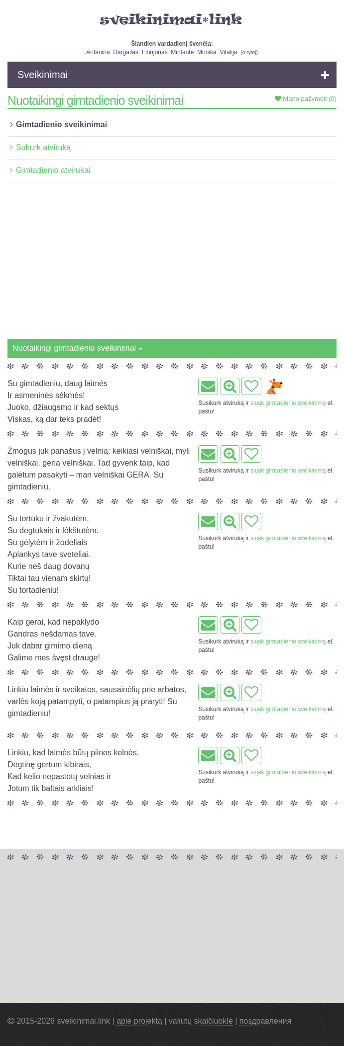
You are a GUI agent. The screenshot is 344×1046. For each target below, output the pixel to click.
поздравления (265, 1021)
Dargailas (125, 52)
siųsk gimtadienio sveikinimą (288, 403)
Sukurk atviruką (43, 147)
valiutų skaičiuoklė (201, 1021)
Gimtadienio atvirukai (53, 170)
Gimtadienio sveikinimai (61, 124)
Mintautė (182, 52)
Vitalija (228, 52)
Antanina (98, 52)
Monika (207, 52)
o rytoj (249, 52)
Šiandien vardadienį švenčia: (172, 43)
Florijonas (155, 52)
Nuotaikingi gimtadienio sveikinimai (77, 348)
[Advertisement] (172, 264)
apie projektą (139, 1021)
